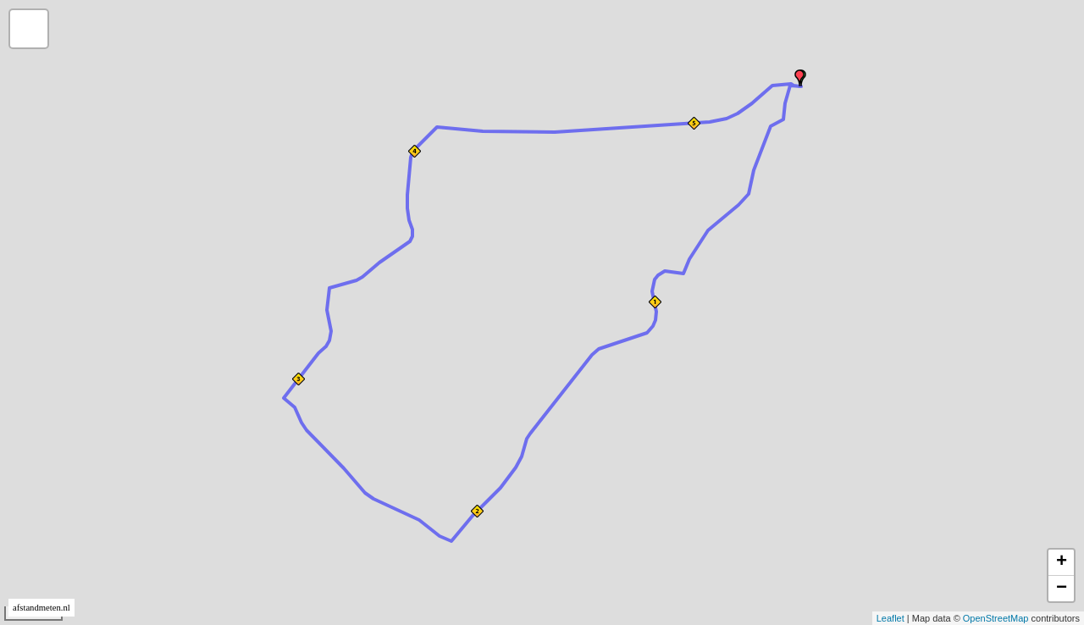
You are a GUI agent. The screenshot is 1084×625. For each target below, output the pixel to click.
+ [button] (1061, 562)
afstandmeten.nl (41, 607)
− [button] (1061, 588)
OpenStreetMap (996, 618)
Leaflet (890, 618)
